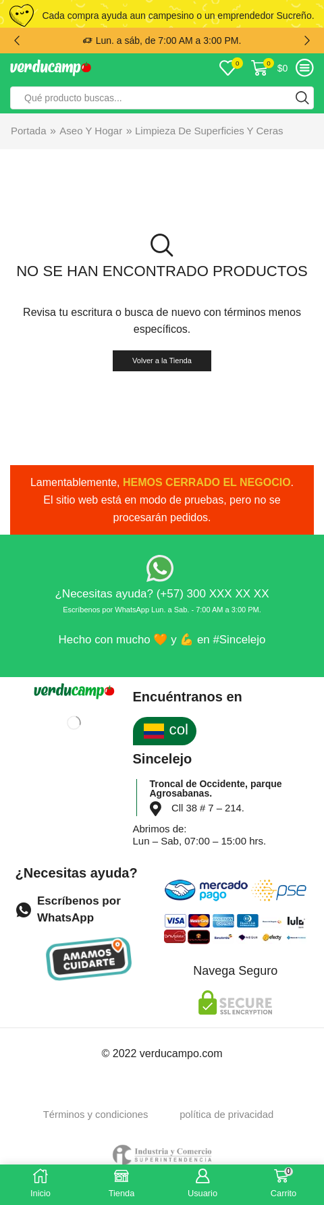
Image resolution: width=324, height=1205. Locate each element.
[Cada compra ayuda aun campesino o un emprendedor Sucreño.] (21, 15)
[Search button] (302, 98)
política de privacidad (226, 1114)
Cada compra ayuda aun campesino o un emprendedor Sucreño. (178, 15)
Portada (29, 130)
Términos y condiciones (95, 1114)
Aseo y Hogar (90, 130)
